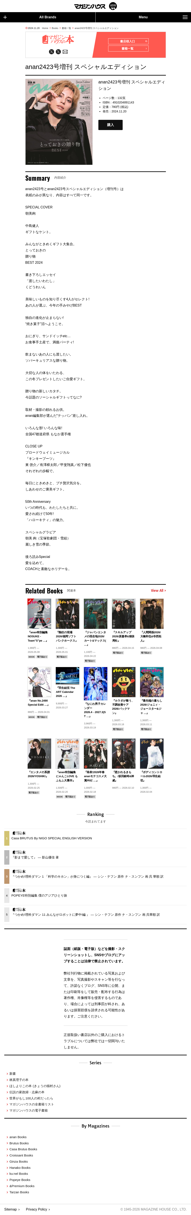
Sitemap (10, 1210)
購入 (110, 125)
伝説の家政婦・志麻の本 (27, 1092)
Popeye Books (19, 1180)
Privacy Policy (36, 1210)
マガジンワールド (95, 6)
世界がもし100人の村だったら (31, 1098)
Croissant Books (21, 1156)
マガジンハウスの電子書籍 (28, 1111)
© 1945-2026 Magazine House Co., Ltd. (153, 1210)
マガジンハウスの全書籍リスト (31, 1104)
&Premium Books (21, 1186)
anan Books (17, 1137)
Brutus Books (19, 1143)
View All (158, 591)
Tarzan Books (19, 1192)
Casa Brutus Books (23, 1149)
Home (45, 28)
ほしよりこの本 (34, 1086)
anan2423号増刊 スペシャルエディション (97, 28)
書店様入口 (133, 41)
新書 (12, 1074)
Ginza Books (18, 1162)
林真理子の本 (19, 1080)
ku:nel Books (18, 1174)
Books (55, 28)
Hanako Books (19, 1168)
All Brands (29, 17)
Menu (163, 17)
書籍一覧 (66, 28)
